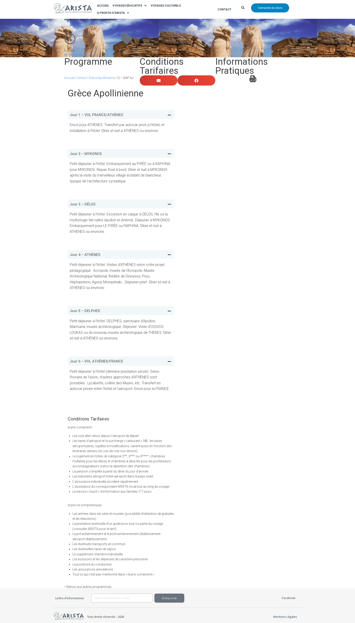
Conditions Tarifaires (162, 66)
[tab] (121, 114)
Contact (224, 9)
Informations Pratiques (241, 66)
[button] (130, 5)
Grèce (81, 78)
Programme (88, 61)
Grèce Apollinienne (102, 78)
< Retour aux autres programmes (87, 587)
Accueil (69, 78)
